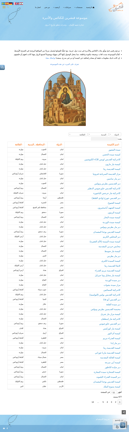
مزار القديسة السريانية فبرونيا (107, 174)
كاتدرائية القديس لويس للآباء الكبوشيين (102, 159)
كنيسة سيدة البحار (112, 217)
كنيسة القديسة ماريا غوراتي (108, 353)
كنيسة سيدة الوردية (112, 222)
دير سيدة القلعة (113, 304)
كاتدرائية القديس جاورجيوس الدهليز (104, 188)
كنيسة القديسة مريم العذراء (108, 270)
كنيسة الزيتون (114, 212)
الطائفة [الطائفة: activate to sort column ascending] (18, 144)
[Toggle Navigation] (4, 7)
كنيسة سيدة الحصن (112, 154)
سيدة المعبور (115, 150)
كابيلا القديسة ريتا (113, 266)
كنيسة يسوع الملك (112, 386)
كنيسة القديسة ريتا (112, 169)
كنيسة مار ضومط (113, 251)
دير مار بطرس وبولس (110, 227)
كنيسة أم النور (114, 333)
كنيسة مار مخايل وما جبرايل (108, 275)
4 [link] (107, 402)
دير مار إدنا (116, 343)
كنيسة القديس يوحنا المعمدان (107, 232)
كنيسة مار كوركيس (112, 328)
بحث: (106, 139)
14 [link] (93, 402)
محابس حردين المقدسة (110, 246)
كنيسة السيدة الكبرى (111, 261)
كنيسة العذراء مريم (112, 338)
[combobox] (115, 134)
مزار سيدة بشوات (112, 285)
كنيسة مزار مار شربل (111, 314)
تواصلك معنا (51, 58)
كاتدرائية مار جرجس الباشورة (107, 193)
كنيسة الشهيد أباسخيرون (109, 208)
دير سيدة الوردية (113, 280)
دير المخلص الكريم (112, 236)
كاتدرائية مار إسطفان (111, 319)
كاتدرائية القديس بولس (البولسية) (105, 295)
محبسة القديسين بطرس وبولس (106, 309)
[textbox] (117, 135)
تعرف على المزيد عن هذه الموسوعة (64, 64)
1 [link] (119, 402)
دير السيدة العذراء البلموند (108, 377)
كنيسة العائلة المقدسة (110, 357)
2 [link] (115, 402)
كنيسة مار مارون (113, 164)
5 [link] (103, 402)
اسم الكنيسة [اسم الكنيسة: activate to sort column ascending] (113, 144)
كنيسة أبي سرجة (113, 362)
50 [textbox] (114, 393)
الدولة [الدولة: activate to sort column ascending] (59, 144)
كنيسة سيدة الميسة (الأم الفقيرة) (105, 241)
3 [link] (111, 402)
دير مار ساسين (114, 178)
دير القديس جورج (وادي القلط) (106, 198)
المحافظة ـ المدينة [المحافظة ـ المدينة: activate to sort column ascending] (36, 144)
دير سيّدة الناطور (113, 367)
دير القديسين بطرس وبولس (107, 183)
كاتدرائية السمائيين (112, 290)
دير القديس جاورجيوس (110, 323)
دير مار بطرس (114, 256)
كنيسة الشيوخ (114, 203)
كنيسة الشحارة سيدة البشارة (107, 372)
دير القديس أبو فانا (112, 299)
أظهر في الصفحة (111, 392)
